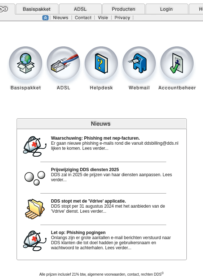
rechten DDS (152, 274)
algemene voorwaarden (106, 274)
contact (133, 274)
